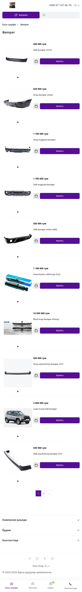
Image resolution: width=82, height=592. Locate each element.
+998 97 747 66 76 (59, 5)
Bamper (24, 24)
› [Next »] (48, 493)
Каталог (21, 15)
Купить (60, 61)
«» (48, 565)
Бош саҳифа (9, 24)
